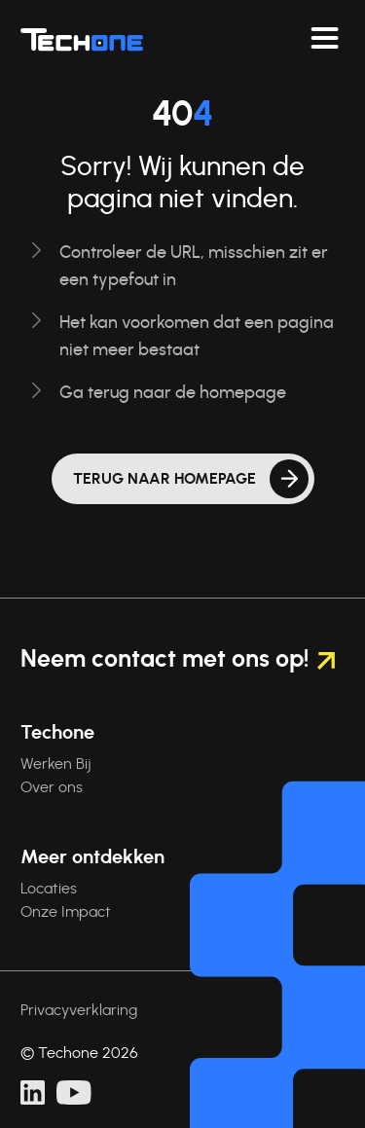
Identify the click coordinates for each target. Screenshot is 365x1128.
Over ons (51, 787)
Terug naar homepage (164, 479)
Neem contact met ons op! (177, 659)
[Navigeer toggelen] (325, 38)
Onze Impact (65, 912)
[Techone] (81, 38)
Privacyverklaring (78, 1010)
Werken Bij (55, 764)
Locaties (48, 888)
